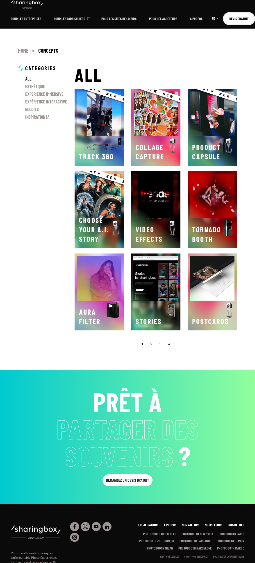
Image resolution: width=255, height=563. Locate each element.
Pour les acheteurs (163, 18)
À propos (196, 18)
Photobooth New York (197, 534)
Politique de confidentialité (228, 556)
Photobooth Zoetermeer (156, 541)
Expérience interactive (46, 101)
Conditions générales (196, 556)
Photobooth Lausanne (195, 541)
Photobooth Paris (231, 534)
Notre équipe (214, 525)
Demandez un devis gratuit (127, 480)
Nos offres (236, 525)
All (28, 78)
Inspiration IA (37, 117)
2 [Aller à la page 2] (151, 344)
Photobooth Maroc (230, 548)
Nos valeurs (190, 525)
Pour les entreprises (26, 18)
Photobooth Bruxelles (159, 534)
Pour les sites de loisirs (119, 18)
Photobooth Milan (160, 548)
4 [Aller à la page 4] (169, 344)
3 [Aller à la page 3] (160, 344)
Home (23, 50)
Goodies (32, 109)
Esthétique (35, 86)
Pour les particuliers (69, 18)
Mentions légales (169, 556)
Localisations (148, 525)
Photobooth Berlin (230, 541)
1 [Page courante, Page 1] (142, 344)
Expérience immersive (44, 94)
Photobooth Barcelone (195, 548)
